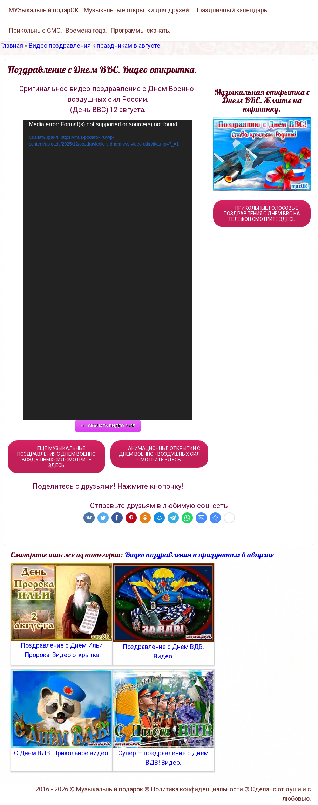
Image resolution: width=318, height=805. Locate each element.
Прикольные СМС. (35, 30)
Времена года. (86, 30)
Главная (11, 45)
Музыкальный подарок (109, 789)
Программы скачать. (140, 30)
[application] (107, 270)
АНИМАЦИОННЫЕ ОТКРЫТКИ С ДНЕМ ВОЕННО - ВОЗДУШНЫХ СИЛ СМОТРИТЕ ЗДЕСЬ (159, 454)
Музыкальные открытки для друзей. (137, 10)
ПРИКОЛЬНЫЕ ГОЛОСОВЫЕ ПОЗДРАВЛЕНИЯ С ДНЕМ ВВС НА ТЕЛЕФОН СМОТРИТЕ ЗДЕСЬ (262, 213)
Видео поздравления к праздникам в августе (94, 45)
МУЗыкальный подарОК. (44, 10)
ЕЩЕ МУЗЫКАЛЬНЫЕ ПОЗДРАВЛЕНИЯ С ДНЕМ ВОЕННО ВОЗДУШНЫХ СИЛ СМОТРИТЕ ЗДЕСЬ (56, 457)
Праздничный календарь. (231, 10)
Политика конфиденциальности (197, 789)
